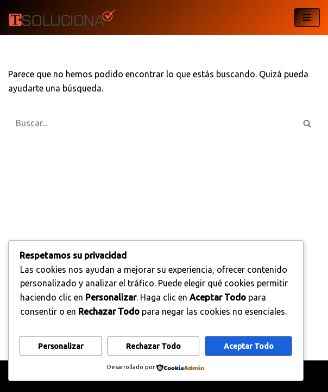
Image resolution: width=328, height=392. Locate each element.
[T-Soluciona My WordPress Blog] (62, 17)
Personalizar (61, 346)
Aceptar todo (249, 346)
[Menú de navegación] (307, 17)
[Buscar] (151, 123)
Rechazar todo (153, 346)
